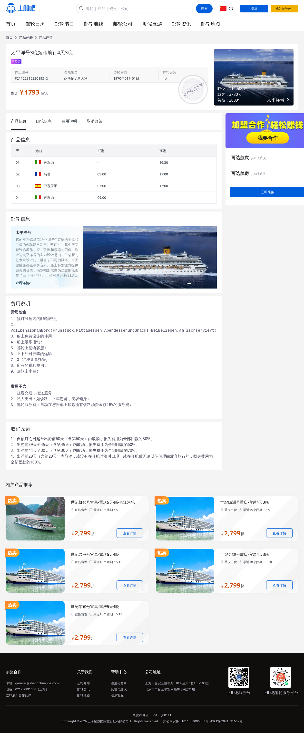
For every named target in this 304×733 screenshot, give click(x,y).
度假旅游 (152, 23)
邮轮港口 (64, 23)
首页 (11, 23)
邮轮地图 (210, 23)
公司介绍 (83, 683)
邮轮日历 (35, 23)
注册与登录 (119, 683)
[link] (9, 37)
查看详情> (23, 282)
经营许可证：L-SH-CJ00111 (152, 715)
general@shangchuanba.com (37, 683)
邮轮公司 (123, 23)
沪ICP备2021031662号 (226, 721)
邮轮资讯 (181, 23)
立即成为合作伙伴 (18, 695)
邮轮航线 (93, 23)
